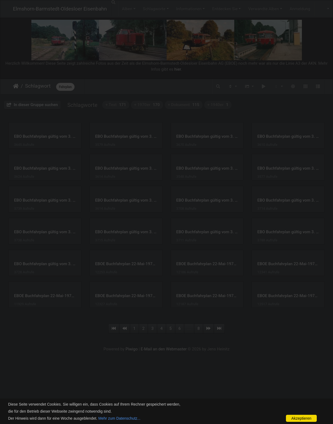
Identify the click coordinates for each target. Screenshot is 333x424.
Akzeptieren (301, 418)
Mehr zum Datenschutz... (119, 418)
